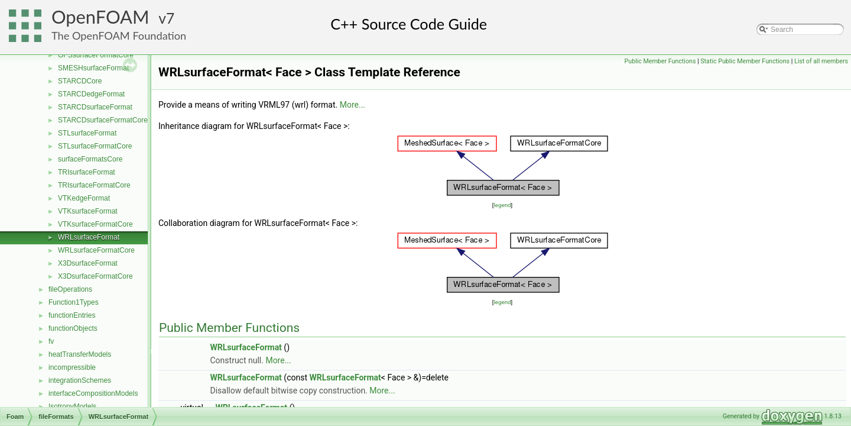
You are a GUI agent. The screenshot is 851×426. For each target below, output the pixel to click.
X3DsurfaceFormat (88, 263)
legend (502, 205)
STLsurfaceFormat (87, 133)
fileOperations (70, 289)
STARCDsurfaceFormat (95, 107)
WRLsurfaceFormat (88, 237)
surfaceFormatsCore (90, 159)
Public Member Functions (660, 61)
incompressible (72, 367)
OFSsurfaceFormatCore (96, 55)
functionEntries (71, 315)
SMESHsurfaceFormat (93, 68)
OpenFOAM (100, 17)
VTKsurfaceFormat (88, 211)
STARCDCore (80, 81)
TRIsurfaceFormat (86, 172)
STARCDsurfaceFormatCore (103, 120)
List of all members (821, 61)
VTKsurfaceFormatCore (95, 224)
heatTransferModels (79, 354)
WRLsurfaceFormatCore (96, 250)
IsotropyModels (72, 406)
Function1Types (73, 302)
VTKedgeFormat (84, 198)
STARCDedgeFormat (91, 94)
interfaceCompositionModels (93, 393)
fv (51, 341)
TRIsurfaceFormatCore (94, 185)
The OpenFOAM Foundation (118, 35)
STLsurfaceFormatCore (95, 146)
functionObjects (73, 328)
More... (352, 104)
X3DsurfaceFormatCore (95, 276)
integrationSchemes (79, 380)
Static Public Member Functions (745, 61)
